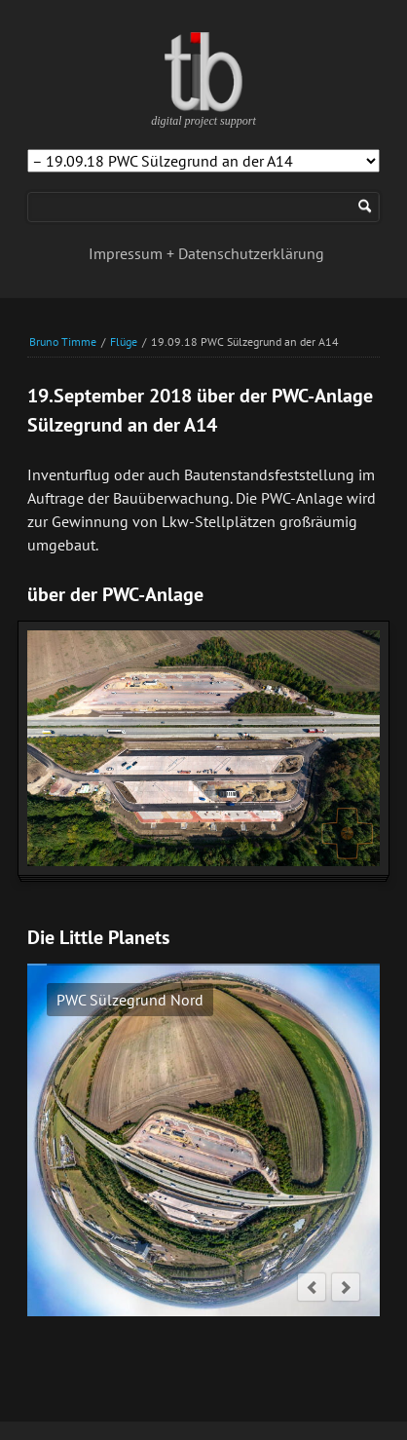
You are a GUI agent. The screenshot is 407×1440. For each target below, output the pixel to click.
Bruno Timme (62, 341)
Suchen (365, 207)
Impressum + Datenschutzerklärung (206, 253)
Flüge (123, 341)
